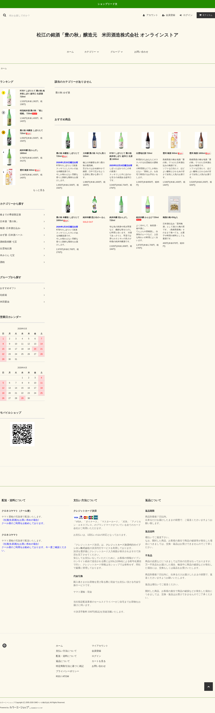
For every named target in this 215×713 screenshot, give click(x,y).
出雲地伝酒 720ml (144, 153)
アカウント (152, 15)
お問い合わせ (141, 51)
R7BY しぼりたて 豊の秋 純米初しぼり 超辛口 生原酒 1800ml (120, 156)
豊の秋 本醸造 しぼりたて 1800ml (67, 219)
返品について (63, 661)
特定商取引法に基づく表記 (70, 666)
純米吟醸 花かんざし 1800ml (29, 151)
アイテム (205, 15)
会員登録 (170, 15)
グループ (117, 51)
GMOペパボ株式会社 (42, 702)
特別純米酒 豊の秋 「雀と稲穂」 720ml (31, 112)
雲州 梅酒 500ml (30, 170)
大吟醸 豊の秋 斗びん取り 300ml (94, 154)
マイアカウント (100, 645)
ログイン (188, 15)
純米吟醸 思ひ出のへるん (94, 217)
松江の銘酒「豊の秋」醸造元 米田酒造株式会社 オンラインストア (107, 35)
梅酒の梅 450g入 (170, 217)
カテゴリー (92, 51)
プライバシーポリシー (67, 671)
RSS (58, 676)
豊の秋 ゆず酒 (62, 92)
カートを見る (99, 661)
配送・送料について (66, 656)
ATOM (66, 676)
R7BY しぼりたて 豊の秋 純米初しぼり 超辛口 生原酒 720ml (32, 94)
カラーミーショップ (7, 702)
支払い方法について (66, 651)
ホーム (70, 51)
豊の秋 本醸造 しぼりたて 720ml (31, 132)
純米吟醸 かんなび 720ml (147, 218)
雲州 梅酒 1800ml (200, 153)
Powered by (21, 708)
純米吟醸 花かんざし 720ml (118, 219)
